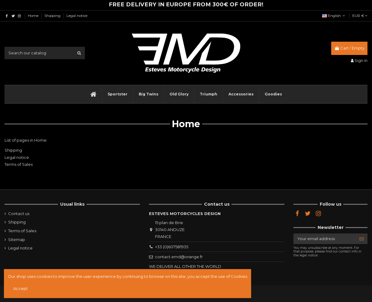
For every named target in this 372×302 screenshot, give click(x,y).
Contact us (18, 213)
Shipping (52, 15)
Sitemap (16, 239)
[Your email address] (324, 238)
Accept (20, 288)
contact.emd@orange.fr (179, 256)
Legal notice (76, 15)
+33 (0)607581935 (171, 246)
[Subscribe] (361, 238)
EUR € (359, 15)
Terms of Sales (19, 164)
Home (33, 15)
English (334, 15)
